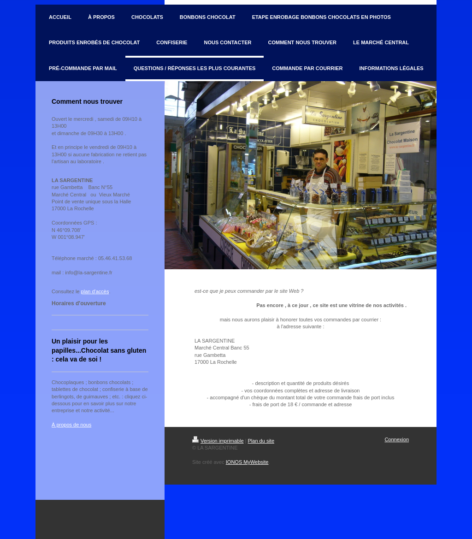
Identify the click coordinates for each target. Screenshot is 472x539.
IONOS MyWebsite (247, 462)
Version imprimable (218, 441)
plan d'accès (95, 291)
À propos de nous (71, 424)
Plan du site (261, 441)
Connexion (396, 439)
